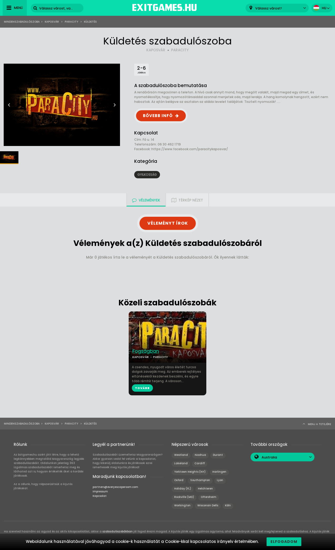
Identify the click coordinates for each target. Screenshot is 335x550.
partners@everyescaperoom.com (115, 487)
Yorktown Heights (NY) (190, 472)
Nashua (200, 455)
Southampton (200, 480)
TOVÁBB (142, 388)
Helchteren (205, 489)
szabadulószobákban (117, 531)
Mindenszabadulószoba (22, 22)
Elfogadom (284, 541)
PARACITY (180, 50)
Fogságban (145, 351)
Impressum (100, 491)
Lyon (220, 480)
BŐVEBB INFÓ (158, 115)
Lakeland (181, 463)
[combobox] (277, 8)
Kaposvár (52, 22)
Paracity (71, 22)
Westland (181, 455)
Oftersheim (208, 497)
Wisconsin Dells (207, 505)
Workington (182, 505)
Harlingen (219, 472)
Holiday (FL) (182, 489)
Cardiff (199, 463)
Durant (218, 455)
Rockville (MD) (184, 497)
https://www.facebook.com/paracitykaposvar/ (189, 149)
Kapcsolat (100, 496)
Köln (228, 505)
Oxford (178, 480)
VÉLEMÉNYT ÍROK (167, 223)
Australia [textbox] (269, 457)
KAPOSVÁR (155, 50)
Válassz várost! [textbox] (268, 8)
